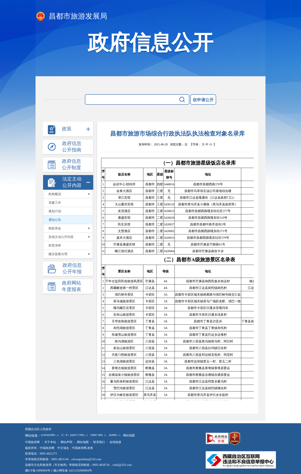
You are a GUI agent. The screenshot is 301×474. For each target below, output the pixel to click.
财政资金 (54, 228)
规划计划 (54, 211)
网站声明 (66, 442)
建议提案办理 (57, 254)
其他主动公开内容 (61, 237)
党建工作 (54, 202)
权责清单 (54, 245)
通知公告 (54, 219)
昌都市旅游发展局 (71, 16)
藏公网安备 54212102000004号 (72, 470)
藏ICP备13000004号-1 (38, 470)
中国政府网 (32, 442)
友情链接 (115, 442)
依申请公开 (203, 100)
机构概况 (54, 194)
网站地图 (129, 435)
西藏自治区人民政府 (38, 429)
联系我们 (99, 442)
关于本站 (50, 442)
